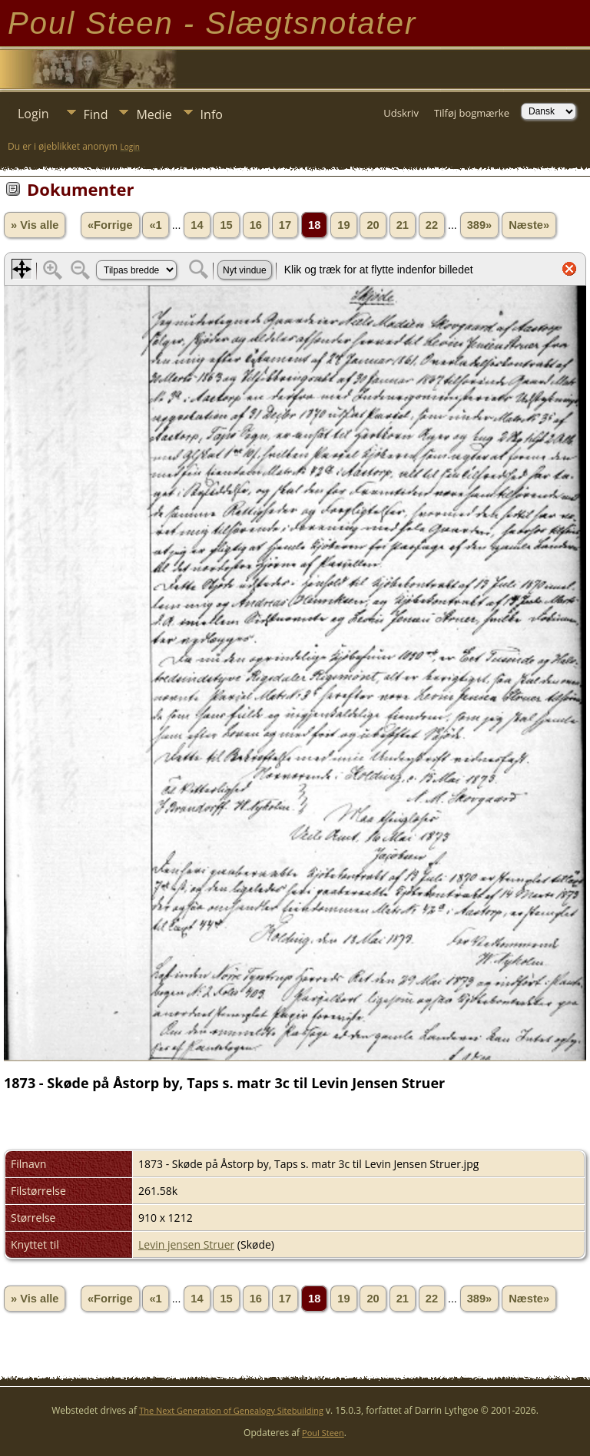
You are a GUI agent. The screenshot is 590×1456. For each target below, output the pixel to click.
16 (256, 225)
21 (402, 225)
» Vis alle (34, 225)
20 (372, 225)
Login (33, 113)
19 (343, 225)
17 (285, 225)
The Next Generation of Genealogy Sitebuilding (231, 1410)
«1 (155, 225)
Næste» (529, 225)
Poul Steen (323, 1432)
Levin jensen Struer (186, 1244)
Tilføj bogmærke (471, 113)
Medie (153, 114)
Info (212, 114)
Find (96, 114)
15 (226, 225)
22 (432, 225)
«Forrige (110, 225)
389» (479, 225)
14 (197, 225)
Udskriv (401, 113)
